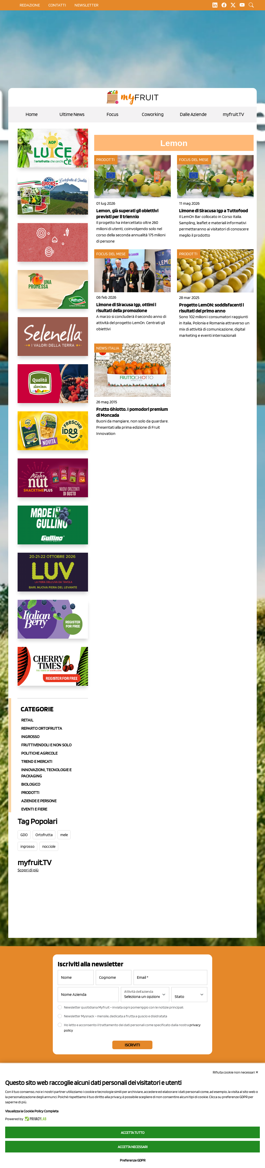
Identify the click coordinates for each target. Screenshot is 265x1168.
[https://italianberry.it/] (53, 623)
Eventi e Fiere (34, 809)
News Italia (107, 348)
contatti (57, 5)
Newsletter (86, 5)
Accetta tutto (132, 1132)
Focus (112, 114)
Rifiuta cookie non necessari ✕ (236, 1072)
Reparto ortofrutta (41, 728)
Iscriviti (132, 1044)
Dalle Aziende (193, 114)
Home (32, 114)
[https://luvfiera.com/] (53, 576)
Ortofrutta (44, 835)
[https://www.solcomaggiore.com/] (53, 246)
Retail (27, 720)
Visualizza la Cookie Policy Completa (31, 1111)
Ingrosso (30, 736)
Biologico (30, 784)
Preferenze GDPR (132, 1160)
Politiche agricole (39, 753)
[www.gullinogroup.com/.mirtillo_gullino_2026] (53, 529)
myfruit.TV (233, 114)
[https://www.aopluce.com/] (53, 152)
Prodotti (30, 792)
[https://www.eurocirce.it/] (53, 199)
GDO (24, 835)
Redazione (30, 5)
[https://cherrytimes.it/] (53, 670)
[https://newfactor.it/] (53, 482)
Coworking (153, 114)
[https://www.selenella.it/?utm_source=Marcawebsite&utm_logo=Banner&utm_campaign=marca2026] (53, 340)
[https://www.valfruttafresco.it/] (53, 293)
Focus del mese (193, 159)
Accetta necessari (133, 1147)
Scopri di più (28, 869)
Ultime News (72, 114)
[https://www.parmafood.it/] (53, 434)
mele (64, 835)
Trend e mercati (36, 761)
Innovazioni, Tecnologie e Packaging (46, 772)
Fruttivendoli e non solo (46, 744)
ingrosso (27, 846)
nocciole (48, 846)
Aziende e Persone (38, 800)
